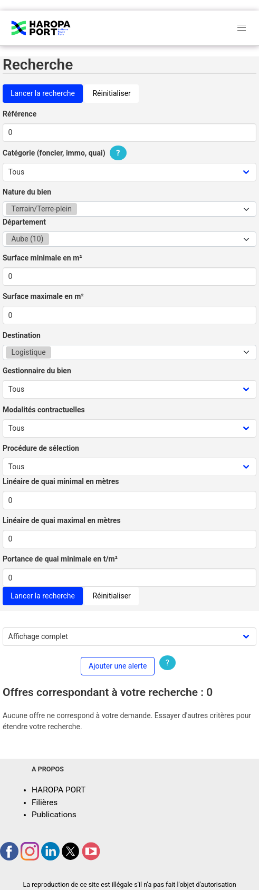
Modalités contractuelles (44, 409)
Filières (44, 802)
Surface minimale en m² (42, 258)
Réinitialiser (111, 93)
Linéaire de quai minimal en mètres (61, 481)
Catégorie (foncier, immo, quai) (66, 153)
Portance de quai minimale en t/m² (60, 559)
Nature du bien (27, 192)
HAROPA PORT (58, 790)
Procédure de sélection (41, 448)
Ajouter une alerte (118, 666)
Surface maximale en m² (43, 296)
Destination (22, 335)
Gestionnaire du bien (37, 370)
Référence (19, 114)
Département (24, 222)
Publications (54, 814)
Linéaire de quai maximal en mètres (62, 520)
